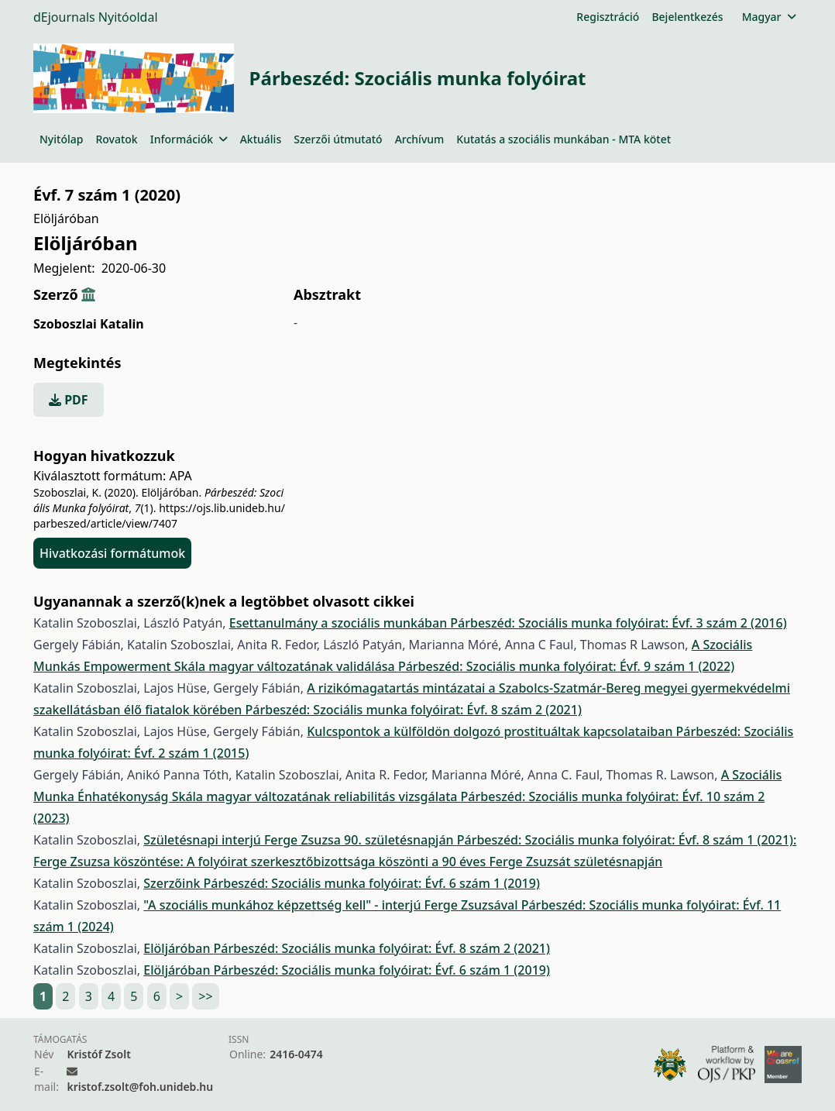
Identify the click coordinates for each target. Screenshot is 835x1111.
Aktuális (261, 139)
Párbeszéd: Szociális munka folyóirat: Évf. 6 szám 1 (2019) (372, 883)
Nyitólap (61, 139)
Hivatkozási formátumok (112, 553)
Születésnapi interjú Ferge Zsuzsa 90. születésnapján (299, 839)
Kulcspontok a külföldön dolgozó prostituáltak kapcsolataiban (491, 731)
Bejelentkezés (687, 16)
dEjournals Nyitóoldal (95, 17)
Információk (189, 139)
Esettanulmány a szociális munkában (340, 622)
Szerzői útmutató (338, 139)
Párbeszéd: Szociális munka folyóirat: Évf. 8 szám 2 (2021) (414, 709)
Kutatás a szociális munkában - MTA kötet (563, 139)
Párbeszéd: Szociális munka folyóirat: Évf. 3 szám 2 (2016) (618, 622)
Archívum (420, 139)
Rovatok (116, 139)
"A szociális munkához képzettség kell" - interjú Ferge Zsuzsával (332, 904)
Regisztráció (607, 16)
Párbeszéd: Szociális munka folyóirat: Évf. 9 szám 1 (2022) (566, 666)
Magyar (768, 16)
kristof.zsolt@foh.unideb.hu (140, 1086)
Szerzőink (173, 883)
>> (205, 996)
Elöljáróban (178, 948)
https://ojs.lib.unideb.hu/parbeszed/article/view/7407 (159, 515)
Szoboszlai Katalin (88, 323)
